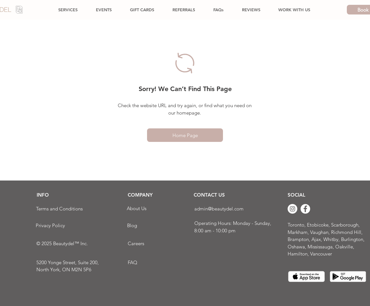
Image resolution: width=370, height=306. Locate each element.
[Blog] (132, 225)
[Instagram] (292, 209)
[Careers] (136, 243)
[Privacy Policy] (50, 225)
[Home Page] (185, 135)
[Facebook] (305, 209)
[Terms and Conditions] (59, 208)
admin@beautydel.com (219, 209)
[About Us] (137, 208)
